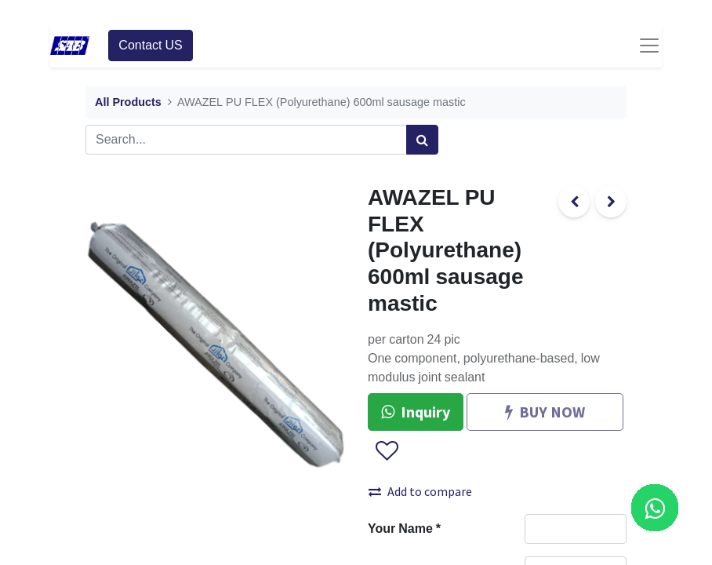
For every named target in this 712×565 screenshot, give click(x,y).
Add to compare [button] (420, 491)
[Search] (422, 140)
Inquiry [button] (415, 411)
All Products (128, 102)
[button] (386, 451)
